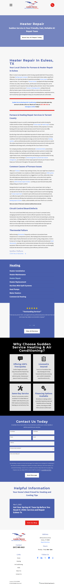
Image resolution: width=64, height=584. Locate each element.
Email (34, 437)
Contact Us (19, 574)
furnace (17, 171)
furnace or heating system (33, 88)
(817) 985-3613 (19, 547)
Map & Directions (45, 542)
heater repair (45, 124)
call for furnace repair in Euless (22, 182)
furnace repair (43, 79)
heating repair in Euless (16, 200)
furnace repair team (17, 194)
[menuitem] (32, 271)
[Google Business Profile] (49, 558)
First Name (12, 431)
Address (12, 443)
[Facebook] (38, 558)
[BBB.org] (53, 558)
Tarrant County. (32, 81)
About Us (18, 571)
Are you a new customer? (15, 448)
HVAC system (50, 173)
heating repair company (21, 77)
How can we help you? (15, 454)
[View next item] (34, 326)
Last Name (35, 431)
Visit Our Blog (32, 523)
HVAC (18, 568)
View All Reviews (32, 331)
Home (18, 558)
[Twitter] (45, 558)
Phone (11, 437)
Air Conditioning (19, 564)
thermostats (21, 234)
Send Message (32, 475)
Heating (19, 561)
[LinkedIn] (41, 558)
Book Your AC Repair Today (32, 37)
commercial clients (40, 149)
